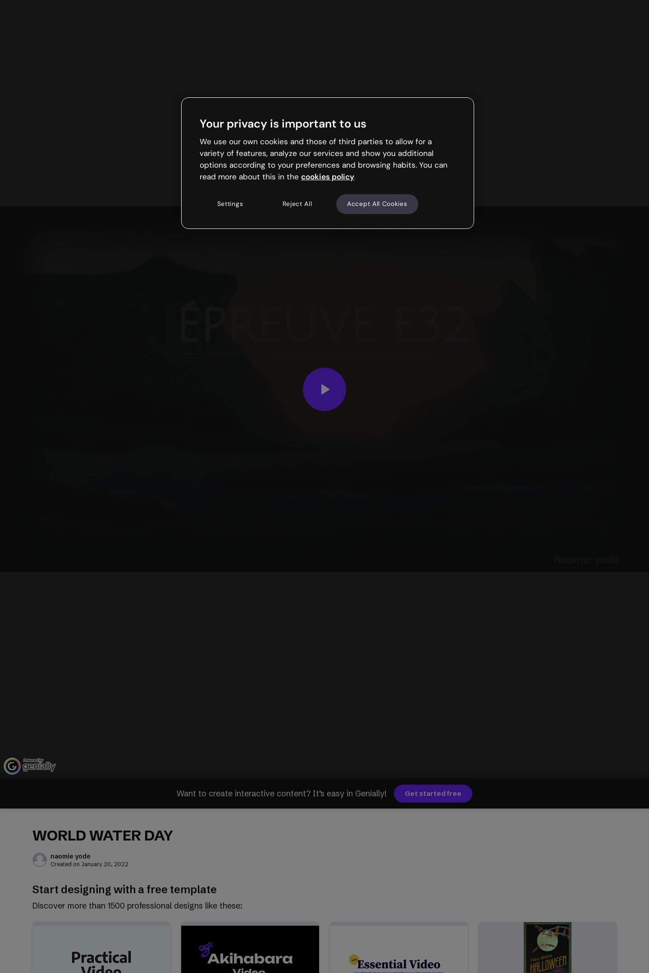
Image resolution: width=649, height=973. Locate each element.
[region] (327, 163)
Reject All (297, 204)
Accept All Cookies (377, 204)
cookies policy (327, 177)
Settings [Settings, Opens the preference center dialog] (230, 204)
